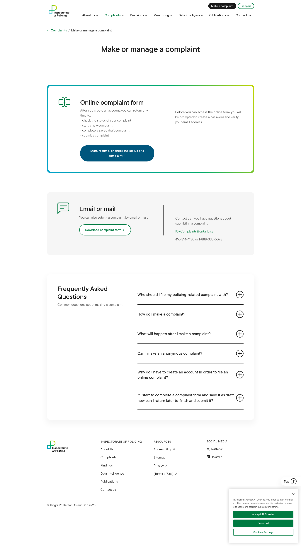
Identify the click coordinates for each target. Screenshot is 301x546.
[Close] (293, 494)
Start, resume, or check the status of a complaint (120, 153)
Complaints (109, 457)
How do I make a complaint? (161, 314)
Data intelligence (112, 473)
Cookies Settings (263, 532)
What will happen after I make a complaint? (174, 333)
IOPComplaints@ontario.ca (194, 231)
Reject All (263, 523)
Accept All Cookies (263, 514)
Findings (107, 465)
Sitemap (159, 457)
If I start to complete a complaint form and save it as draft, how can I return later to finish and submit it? (185, 397)
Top (290, 481)
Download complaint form (105, 230)
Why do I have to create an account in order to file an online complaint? (182, 375)
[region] (263, 516)
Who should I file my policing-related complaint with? (182, 294)
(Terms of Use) (165, 473)
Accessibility (164, 449)
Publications (109, 481)
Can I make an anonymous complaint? (169, 353)
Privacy (160, 465)
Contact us (108, 489)
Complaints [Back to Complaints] (57, 30)
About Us (107, 449)
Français (246, 6)
